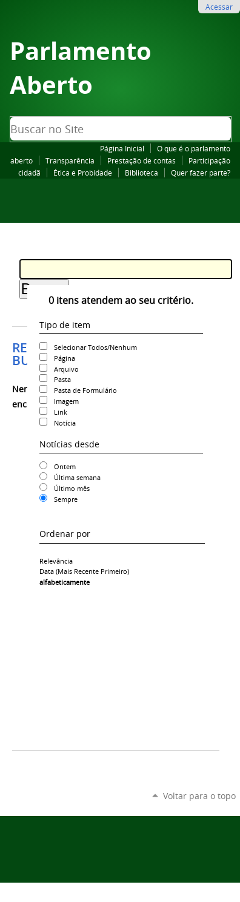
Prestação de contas (141, 160)
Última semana (77, 477)
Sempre (66, 499)
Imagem (66, 401)
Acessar (219, 7)
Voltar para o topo (199, 796)
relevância (56, 560)
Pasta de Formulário (85, 390)
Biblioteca (141, 172)
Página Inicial (122, 148)
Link (60, 411)
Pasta (62, 379)
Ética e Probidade (82, 172)
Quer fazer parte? (200, 172)
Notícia (65, 422)
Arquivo (66, 369)
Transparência (70, 160)
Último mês (72, 488)
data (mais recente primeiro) (84, 571)
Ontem (65, 466)
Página (64, 358)
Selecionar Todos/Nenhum (95, 347)
